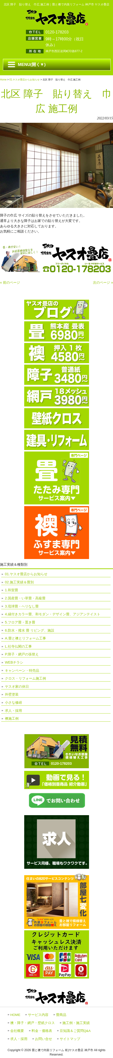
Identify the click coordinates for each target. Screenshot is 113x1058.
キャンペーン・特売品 (22, 670)
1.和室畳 (11, 590)
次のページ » (103, 282)
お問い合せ (43, 1039)
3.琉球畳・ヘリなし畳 (22, 606)
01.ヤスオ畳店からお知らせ (24, 79)
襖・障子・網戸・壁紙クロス (32, 1023)
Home (3, 79)
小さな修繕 (13, 702)
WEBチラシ (14, 662)
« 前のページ (10, 282)
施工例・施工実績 (76, 1023)
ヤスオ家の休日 (17, 686)
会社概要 (17, 1031)
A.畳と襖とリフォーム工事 (25, 638)
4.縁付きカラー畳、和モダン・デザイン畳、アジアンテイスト (52, 614)
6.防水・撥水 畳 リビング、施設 (29, 630)
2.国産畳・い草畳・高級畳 (25, 598)
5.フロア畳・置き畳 (20, 622)
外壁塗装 (12, 694)
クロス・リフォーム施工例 (25, 678)
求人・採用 (13, 711)
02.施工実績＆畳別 (19, 582)
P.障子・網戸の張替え (22, 654)
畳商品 (61, 1015)
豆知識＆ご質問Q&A (75, 1031)
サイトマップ (70, 1039)
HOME (15, 1015)
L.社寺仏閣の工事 (18, 646)
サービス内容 (38, 1015)
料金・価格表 (42, 1031)
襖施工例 (12, 718)
